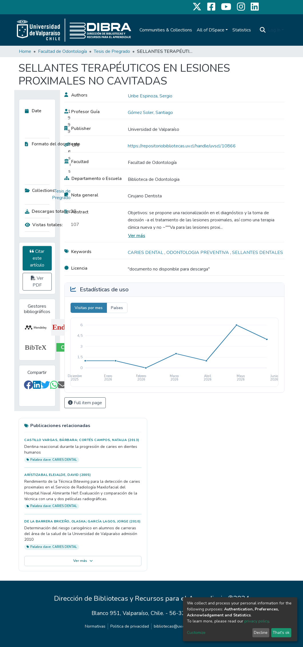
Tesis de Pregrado (112, 51)
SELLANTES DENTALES (257, 252)
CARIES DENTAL (146, 252)
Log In (274, 30)
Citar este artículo (37, 258)
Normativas (95, 626)
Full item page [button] (85, 403)
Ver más (136, 236)
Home (25, 51)
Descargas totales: (46, 211)
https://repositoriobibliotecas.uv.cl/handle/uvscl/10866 (182, 146)
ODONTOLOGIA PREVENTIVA (198, 252)
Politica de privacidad (129, 626)
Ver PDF (37, 281)
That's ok (281, 632)
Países (117, 308)
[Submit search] (262, 30)
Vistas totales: (44, 225)
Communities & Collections (165, 30)
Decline (261, 632)
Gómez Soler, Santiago (150, 112)
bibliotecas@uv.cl (170, 626)
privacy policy (256, 621)
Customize (196, 632)
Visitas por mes (89, 308)
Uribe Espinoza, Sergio (150, 96)
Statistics (241, 30)
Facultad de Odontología (62, 51)
